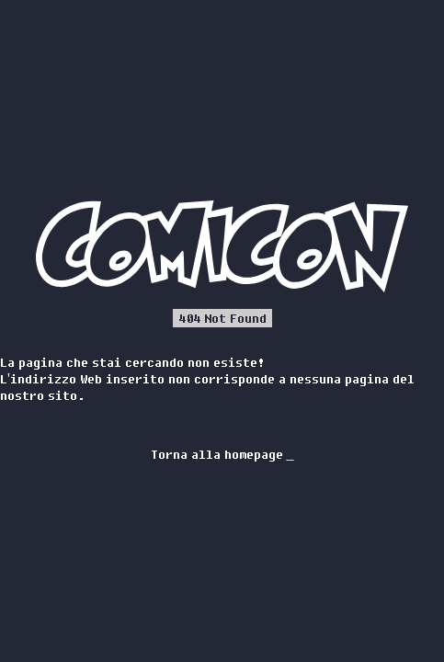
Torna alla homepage (222, 454)
